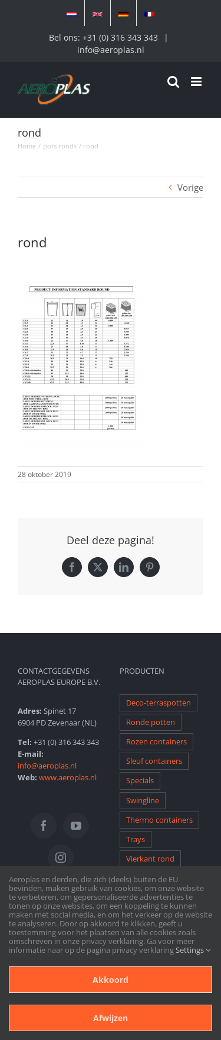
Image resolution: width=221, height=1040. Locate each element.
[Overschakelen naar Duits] (123, 13)
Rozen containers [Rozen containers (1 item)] (156, 742)
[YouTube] (76, 826)
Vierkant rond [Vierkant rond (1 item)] (150, 859)
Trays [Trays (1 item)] (135, 839)
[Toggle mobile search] (173, 81)
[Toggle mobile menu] (197, 81)
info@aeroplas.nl (110, 49)
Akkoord (110, 979)
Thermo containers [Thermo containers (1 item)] (159, 820)
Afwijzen (110, 1018)
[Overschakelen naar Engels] (97, 13)
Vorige (190, 187)
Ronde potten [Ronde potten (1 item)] (150, 722)
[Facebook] (44, 826)
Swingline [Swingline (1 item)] (142, 801)
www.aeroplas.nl (68, 777)
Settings (193, 950)
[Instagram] (61, 857)
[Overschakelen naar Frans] (149, 13)
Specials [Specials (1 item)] (140, 781)
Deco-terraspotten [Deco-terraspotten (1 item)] (158, 703)
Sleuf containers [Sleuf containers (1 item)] (154, 761)
